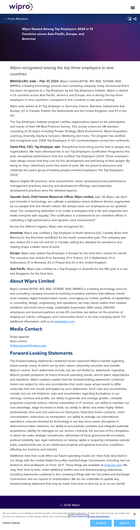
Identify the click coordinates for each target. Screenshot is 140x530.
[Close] (134, 514)
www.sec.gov (113, 465)
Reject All (124, 523)
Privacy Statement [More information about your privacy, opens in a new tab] (78, 516)
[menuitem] (135, 18)
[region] (70, 519)
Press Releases (18, 19)
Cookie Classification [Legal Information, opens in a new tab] (99, 516)
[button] (129, 18)
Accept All (101, 523)
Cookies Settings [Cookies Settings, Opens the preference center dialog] (11, 523)
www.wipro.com (64, 321)
